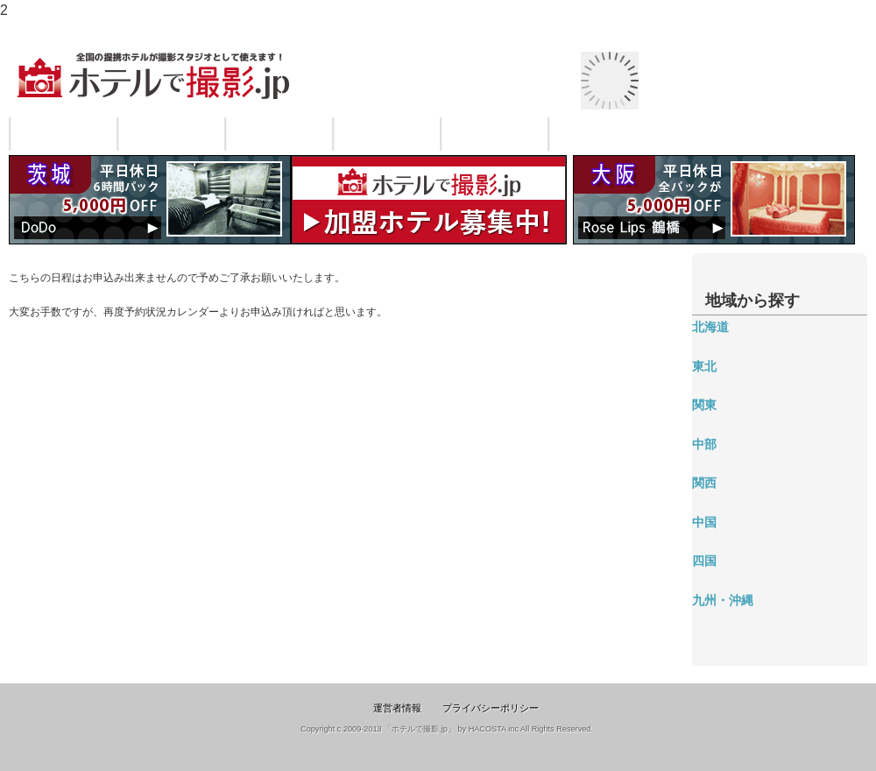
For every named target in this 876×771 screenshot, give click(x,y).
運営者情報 (397, 708)
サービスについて (64, 134)
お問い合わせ (602, 134)
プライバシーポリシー (490, 708)
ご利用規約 (387, 134)
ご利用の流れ (171, 134)
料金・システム (279, 134)
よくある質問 (494, 134)
